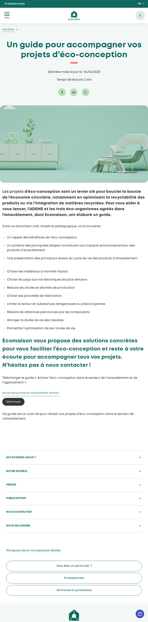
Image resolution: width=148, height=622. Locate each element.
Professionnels (15, 4)
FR (139, 4)
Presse (11, 485)
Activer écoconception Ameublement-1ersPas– (31, 393)
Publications (16, 498)
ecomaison (74, 15)
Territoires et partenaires (74, 590)
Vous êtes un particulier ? (74, 566)
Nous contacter (19, 512)
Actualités (8, 29)
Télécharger (13, 402)
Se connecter (140, 15)
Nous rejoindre (18, 526)
